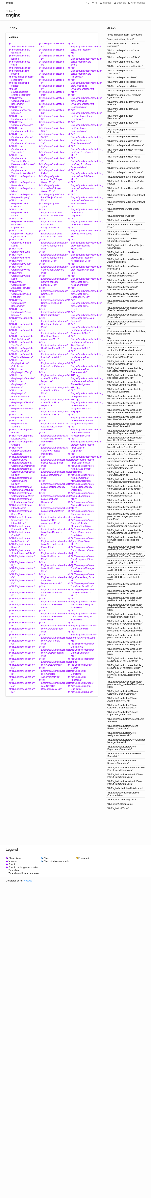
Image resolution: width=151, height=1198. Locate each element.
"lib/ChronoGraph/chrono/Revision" (23, 141)
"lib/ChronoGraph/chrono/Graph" (22, 123)
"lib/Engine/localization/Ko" (52, 45)
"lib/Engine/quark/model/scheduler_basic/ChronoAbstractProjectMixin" (53, 542)
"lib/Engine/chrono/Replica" (20, 545)
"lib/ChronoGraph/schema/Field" (22, 416)
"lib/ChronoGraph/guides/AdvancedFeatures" (21, 285)
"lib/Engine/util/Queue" (82, 683)
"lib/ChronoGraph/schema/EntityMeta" (22, 408)
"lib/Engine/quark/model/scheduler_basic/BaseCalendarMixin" (53, 473)
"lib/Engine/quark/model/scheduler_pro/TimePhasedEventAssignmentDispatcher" (83, 419)
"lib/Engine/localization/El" (23, 594)
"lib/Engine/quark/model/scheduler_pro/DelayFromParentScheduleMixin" (83, 163)
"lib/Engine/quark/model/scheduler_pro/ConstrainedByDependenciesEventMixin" (83, 86)
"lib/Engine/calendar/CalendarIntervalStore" (22, 500)
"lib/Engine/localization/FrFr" (23, 636)
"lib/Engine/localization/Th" (52, 141)
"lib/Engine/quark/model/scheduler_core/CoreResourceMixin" (83, 48)
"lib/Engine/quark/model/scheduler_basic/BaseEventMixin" (53, 508)
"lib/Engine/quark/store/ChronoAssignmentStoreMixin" (82, 514)
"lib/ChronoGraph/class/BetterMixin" (23, 183)
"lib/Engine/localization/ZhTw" (52, 171)
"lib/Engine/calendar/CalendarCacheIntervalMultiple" (23, 472)
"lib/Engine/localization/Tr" (52, 147)
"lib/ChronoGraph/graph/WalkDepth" (20, 276)
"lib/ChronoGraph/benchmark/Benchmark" (20, 101)
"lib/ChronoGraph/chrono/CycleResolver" (21, 110)
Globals (9, 11)
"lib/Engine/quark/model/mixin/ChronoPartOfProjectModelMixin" (53, 437)
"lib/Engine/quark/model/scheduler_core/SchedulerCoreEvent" (83, 60)
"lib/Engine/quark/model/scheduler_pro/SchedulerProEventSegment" (83, 316)
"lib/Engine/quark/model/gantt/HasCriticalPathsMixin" (53, 345)
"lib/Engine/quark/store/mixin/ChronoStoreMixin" (83, 625)
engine (9, 3)
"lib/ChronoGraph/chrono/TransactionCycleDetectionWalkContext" (23, 160)
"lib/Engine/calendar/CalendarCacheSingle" (22, 488)
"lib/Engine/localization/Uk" (52, 153)
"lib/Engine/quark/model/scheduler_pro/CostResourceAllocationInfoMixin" (83, 138)
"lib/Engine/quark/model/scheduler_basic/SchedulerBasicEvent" (53, 603)
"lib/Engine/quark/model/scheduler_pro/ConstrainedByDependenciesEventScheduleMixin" (83, 101)
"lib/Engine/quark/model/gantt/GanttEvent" (53, 291)
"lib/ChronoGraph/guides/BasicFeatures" (21, 294)
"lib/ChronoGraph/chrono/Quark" (22, 135)
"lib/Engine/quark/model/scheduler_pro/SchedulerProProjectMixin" (83, 356)
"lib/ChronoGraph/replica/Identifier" (23, 376)
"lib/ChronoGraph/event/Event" (21, 250)
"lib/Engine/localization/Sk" (52, 111)
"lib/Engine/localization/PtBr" (52, 93)
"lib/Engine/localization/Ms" (52, 63)
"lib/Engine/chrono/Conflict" (20, 533)
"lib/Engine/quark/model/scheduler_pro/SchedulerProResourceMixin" (83, 368)
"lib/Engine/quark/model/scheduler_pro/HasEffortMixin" (83, 221)
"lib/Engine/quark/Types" (50, 205)
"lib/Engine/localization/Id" (23, 672)
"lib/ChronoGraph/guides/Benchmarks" (18, 303)
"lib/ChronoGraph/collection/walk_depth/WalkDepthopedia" (22, 223)
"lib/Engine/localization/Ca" (23, 569)
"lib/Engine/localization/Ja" (23, 684)
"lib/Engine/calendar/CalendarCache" (21, 458)
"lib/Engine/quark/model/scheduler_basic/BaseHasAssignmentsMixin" (53, 518)
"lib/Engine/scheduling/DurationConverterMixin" (82, 653)
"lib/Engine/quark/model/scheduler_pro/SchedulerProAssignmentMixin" (83, 280)
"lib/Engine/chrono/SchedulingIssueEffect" (23, 552)
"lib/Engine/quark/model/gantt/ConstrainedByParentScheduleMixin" (53, 256)
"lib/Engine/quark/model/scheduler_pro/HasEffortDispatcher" (83, 211)
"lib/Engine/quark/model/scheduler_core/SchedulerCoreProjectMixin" (83, 72)
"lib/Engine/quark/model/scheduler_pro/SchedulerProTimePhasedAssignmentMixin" (83, 381)
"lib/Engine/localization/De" (23, 588)
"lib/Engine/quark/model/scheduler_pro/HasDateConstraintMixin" (83, 187)
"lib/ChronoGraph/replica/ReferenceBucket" (20, 393)
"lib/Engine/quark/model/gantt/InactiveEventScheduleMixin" (53, 365)
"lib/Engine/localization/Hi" (23, 654)
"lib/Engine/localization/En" (23, 600)
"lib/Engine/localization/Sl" (52, 117)
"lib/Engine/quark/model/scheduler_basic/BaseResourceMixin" (53, 530)
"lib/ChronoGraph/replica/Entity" (21, 371)
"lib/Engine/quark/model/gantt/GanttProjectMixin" (53, 312)
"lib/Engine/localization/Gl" (23, 642)
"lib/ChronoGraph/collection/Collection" (19, 203)
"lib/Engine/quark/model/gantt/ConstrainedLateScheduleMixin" (53, 280)
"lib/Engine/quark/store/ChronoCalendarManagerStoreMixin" (82, 523)
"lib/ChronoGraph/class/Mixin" (23, 190)
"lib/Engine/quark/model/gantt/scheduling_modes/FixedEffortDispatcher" (53, 377)
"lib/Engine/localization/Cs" (23, 576)
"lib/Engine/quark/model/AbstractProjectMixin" (52, 233)
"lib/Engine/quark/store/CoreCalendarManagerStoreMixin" (82, 568)
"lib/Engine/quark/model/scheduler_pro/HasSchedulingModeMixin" (83, 244)
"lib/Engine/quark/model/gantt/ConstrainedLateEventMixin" (53, 268)
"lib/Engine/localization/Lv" (52, 57)
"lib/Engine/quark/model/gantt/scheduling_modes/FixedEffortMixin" (53, 389)
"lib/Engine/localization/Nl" (52, 69)
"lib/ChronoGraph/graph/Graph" (21, 262)
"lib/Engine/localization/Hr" (23, 660)
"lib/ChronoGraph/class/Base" (23, 178)
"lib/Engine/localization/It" (23, 678)
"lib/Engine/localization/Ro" (52, 99)
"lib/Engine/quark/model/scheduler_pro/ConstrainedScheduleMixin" (83, 126)
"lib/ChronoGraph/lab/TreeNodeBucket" (22, 349)
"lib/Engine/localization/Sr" (52, 123)
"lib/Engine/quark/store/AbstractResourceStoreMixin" (82, 505)
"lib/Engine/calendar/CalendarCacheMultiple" (21, 481)
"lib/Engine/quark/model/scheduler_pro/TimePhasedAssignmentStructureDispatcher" (83, 405)
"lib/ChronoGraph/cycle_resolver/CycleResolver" (22, 233)
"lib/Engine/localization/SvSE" (52, 135)
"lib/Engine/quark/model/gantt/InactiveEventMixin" (53, 354)
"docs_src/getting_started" (20, 84)
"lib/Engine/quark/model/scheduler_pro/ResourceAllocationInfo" (83, 268)
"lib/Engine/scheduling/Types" (82, 660)
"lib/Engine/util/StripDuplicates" (80, 687)
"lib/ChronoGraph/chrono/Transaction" (18, 149)
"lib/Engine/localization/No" (52, 75)
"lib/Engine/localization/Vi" (52, 159)
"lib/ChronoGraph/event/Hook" (21, 256)
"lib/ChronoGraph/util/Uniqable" (22, 443)
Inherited (107, 3)
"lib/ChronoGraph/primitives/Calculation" (20, 363)
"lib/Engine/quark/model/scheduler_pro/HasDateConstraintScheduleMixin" (83, 199)
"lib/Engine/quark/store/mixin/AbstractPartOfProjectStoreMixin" (83, 603)
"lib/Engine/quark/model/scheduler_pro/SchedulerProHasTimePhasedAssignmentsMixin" (83, 342)
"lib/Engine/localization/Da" (23, 582)
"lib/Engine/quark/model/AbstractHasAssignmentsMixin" (51, 223)
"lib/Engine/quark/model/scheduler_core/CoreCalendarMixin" (53, 639)
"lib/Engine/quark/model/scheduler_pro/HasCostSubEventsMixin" (83, 175)
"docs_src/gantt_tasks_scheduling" (23, 78)
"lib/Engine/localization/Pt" (52, 87)
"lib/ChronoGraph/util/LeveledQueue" (22, 437)
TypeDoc (27, 881)
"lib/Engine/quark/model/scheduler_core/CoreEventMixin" (53, 662)
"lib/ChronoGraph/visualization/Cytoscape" (21, 451)
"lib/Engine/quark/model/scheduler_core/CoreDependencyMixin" (53, 651)
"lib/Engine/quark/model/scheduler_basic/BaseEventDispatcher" (53, 497)
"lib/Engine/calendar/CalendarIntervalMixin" (22, 494)
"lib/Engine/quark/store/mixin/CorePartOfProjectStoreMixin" (83, 636)
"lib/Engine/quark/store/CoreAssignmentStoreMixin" (82, 559)
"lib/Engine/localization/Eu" (23, 624)
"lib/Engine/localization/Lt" (52, 51)
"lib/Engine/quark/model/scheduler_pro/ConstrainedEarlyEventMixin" (83, 114)
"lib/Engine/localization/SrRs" (52, 129)
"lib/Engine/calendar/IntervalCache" (21, 506)
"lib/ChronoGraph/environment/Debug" (21, 242)
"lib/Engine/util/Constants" (78, 672)
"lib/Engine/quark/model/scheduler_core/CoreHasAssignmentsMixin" (53, 672)
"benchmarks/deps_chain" (21, 63)
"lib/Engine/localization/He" (23, 648)
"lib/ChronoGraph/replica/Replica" (22, 401)
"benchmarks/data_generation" (21, 51)
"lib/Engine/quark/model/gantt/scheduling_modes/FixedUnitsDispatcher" (53, 401)
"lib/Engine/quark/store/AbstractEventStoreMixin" (82, 496)
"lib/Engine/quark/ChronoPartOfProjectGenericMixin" (51, 188)
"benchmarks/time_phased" (21, 72)
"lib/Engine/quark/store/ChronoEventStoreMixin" (82, 541)
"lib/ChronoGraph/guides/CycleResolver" (21, 312)
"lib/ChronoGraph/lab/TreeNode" (22, 343)
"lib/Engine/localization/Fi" (23, 630)
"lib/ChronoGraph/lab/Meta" (22, 331)
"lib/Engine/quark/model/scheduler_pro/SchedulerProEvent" (83, 304)
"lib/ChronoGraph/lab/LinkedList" (22, 325)
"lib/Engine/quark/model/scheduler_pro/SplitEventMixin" (83, 393)
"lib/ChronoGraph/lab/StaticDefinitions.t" (22, 337)
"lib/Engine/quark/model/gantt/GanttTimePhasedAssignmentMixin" (53, 334)
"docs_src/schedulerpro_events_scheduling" (21, 92)
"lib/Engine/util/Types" (82, 692)
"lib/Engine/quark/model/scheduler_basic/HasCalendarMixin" (53, 555)
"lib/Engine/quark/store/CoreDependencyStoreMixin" (82, 577)
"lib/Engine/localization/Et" (23, 618)
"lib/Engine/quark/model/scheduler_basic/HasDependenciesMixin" (53, 579)
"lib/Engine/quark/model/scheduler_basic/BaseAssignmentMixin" (53, 461)
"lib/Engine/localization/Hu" (23, 666)
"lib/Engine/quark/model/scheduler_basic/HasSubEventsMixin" (53, 591)
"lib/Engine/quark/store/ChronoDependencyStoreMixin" (82, 532)
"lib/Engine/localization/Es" (23, 612)
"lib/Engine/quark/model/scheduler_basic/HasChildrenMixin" (53, 567)
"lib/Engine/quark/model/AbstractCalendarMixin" (53, 212)
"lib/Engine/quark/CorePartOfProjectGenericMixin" (52, 197)
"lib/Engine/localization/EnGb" (23, 606)
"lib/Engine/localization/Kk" (23, 690)
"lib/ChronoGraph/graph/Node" (21, 268)
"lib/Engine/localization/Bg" (23, 564)
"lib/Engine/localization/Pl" (52, 81)
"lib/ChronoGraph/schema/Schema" (19, 423)
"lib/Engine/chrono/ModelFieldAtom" (20, 539)
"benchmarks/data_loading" (21, 57)
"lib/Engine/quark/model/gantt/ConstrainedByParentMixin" (53, 244)
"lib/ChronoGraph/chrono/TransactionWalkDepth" (23, 170)
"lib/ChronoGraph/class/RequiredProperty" (23, 196)
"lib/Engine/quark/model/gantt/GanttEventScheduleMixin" (53, 301)
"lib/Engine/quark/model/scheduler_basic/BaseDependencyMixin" (53, 485)
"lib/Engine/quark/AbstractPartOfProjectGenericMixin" (52, 179)
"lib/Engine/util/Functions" (78, 678)
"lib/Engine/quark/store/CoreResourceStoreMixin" (82, 592)
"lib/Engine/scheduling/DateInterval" (82, 645)
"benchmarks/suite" (21, 68)
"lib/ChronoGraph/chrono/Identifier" (23, 129)
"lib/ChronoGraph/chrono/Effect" (22, 117)
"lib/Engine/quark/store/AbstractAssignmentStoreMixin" (82, 469)
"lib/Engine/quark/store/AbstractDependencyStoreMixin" (82, 487)
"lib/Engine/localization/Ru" (52, 105)
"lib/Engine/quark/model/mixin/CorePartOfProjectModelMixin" (53, 449)
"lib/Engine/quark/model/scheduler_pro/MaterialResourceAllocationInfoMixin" (83, 256)
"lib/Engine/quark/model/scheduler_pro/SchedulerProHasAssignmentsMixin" (83, 328)
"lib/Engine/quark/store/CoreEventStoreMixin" (82, 585)
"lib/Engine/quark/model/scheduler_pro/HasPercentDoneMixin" (83, 232)
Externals (121, 3)
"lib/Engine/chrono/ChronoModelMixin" (21, 527)
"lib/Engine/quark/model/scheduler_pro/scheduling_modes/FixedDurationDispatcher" (83, 444)
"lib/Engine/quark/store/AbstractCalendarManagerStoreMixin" (82, 478)
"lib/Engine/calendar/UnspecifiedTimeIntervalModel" (21, 520)
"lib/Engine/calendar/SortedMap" (21, 512)
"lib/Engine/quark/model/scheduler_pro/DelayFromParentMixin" (83, 150)
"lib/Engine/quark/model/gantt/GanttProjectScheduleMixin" (53, 322)
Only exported (138, 3)
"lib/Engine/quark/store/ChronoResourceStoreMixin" (82, 550)
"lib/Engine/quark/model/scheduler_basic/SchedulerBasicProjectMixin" (53, 615)
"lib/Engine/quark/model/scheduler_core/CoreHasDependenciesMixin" (53, 684)
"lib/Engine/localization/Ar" (23, 557)
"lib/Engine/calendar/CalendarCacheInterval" (23, 464)
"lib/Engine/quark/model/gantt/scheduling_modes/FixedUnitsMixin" (53, 413)
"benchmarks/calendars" (23, 46)
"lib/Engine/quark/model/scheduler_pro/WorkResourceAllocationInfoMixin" (83, 431)
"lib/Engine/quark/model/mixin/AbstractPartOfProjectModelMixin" (53, 425)
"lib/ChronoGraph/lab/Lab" (22, 319)
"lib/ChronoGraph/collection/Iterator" (19, 212)
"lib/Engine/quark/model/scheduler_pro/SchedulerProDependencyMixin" (83, 292)
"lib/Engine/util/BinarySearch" (81, 666)
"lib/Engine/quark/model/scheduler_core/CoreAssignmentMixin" (53, 627)
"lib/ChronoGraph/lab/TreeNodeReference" (22, 355)
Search (87, 3)
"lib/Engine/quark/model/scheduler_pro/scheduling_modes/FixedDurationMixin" (83, 458)
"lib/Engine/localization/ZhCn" (52, 166)
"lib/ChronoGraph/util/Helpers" (22, 431)
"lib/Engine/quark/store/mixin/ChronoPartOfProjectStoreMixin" (83, 615)
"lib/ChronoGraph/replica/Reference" (18, 384)
